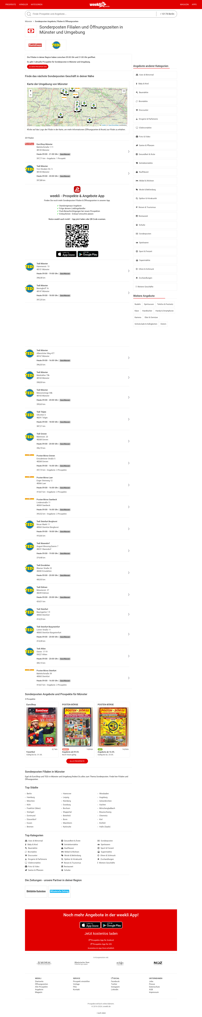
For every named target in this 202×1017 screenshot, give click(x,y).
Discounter (142, 110)
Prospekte (10, 4)
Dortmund (30, 815)
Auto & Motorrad (145, 75)
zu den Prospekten (38, 67)
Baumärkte (142, 92)
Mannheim (66, 823)
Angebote (39, 989)
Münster (28, 21)
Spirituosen (149, 304)
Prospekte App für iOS (101, 944)
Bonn (64, 819)
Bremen (29, 827)
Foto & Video (143, 136)
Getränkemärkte (144, 163)
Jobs (151, 981)
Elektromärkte (144, 128)
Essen (28, 823)
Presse (152, 984)
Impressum (154, 992)
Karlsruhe (66, 827)
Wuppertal (66, 812)
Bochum (65, 808)
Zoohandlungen (144, 278)
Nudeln (138, 304)
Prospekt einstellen (81, 981)
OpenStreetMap (113, 125)
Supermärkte (143, 260)
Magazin (184, 4)
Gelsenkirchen (105, 801)
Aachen (102, 805)
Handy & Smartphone (164, 311)
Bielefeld (66, 815)
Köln (28, 805)
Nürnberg (66, 801)
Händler (23, 4)
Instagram (115, 987)
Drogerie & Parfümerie (147, 119)
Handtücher (147, 311)
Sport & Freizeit (144, 251)
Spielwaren (142, 242)
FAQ (75, 987)
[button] (124, 91)
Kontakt (76, 989)
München (30, 801)
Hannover (66, 793)
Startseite (39, 981)
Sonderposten (143, 234)
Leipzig (65, 797)
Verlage (76, 984)
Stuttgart (29, 812)
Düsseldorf (30, 819)
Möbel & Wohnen (145, 181)
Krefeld (101, 823)
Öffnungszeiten (41, 984)
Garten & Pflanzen (145, 145)
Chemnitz (102, 815)
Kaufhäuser (142, 172)
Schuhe (140, 225)
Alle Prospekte (77, 761)
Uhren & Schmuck (145, 269)
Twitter (114, 984)
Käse (137, 311)
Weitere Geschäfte (144, 287)
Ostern (163, 324)
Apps (194, 4)
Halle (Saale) (104, 827)
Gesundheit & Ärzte (145, 154)
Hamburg (30, 797)
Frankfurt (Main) (33, 808)
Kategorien (36, 4)
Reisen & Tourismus (146, 207)
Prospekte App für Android (101, 940)
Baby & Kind (142, 84)
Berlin (107, 6)
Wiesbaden (103, 793)
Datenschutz (154, 987)
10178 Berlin (167, 14)
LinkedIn (114, 989)
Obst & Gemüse (151, 317)
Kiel (100, 819)
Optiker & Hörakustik (146, 198)
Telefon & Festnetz (165, 304)
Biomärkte (142, 101)
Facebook (115, 981)
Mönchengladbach (106, 808)
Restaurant (142, 216)
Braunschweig (104, 812)
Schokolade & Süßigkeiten (146, 324)
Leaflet (103, 125)
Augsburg (102, 797)
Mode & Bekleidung (146, 189)
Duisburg (66, 805)
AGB (151, 989)
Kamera (138, 317)
